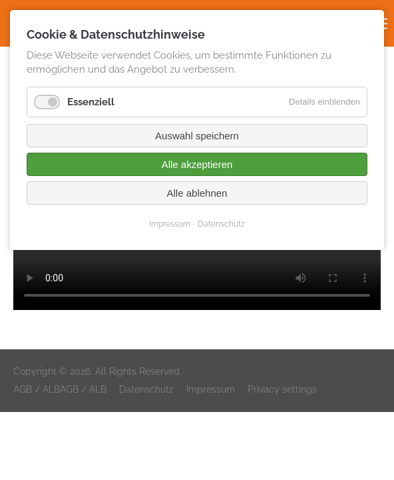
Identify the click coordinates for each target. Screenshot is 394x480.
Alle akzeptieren (197, 164)
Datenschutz (146, 389)
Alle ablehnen (197, 193)
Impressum (210, 389)
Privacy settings (282, 389)
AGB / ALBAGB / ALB (59, 389)
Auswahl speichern (197, 135)
